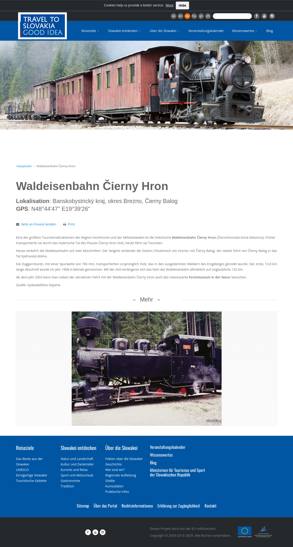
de (187, 16)
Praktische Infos (117, 491)
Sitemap (83, 506)
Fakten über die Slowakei (123, 459)
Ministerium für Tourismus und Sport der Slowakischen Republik (177, 472)
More (169, 5)
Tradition (67, 486)
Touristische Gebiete (31, 480)
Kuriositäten (114, 486)
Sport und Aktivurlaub (77, 475)
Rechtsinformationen (137, 506)
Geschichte (113, 464)
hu (194, 16)
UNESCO (22, 470)
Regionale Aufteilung (120, 475)
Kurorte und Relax (74, 470)
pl (201, 16)
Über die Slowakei (165, 31)
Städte (110, 480)
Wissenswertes (245, 31)
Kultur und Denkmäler (77, 464)
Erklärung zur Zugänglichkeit (178, 506)
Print (71, 224)
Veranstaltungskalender (206, 31)
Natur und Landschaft (77, 459)
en (180, 16)
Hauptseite (24, 166)
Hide (182, 5)
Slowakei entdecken (124, 31)
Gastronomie (70, 480)
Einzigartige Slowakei (31, 475)
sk (173, 16)
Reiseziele (90, 31)
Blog (269, 31)
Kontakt (211, 506)
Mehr (146, 299)
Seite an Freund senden (38, 224)
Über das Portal (105, 506)
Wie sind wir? (115, 470)
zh (208, 16)
